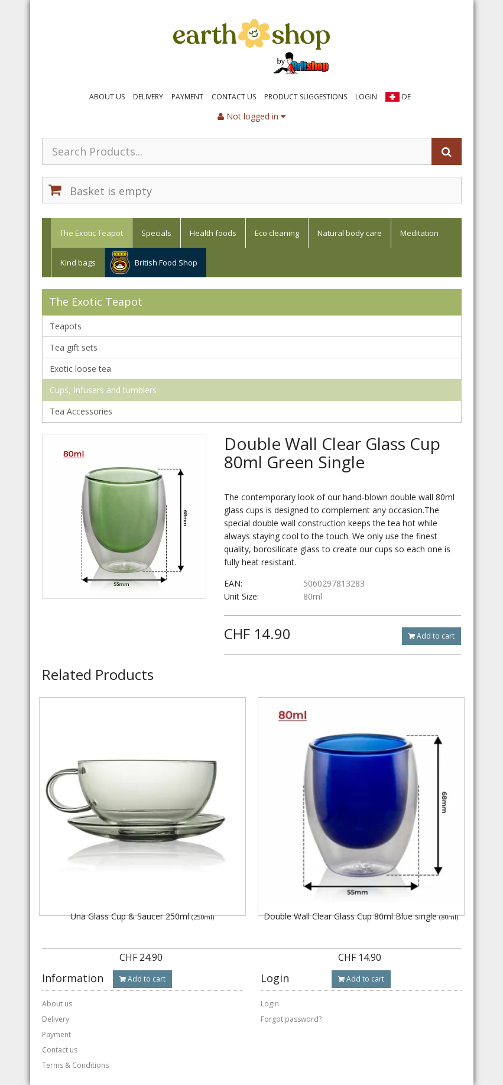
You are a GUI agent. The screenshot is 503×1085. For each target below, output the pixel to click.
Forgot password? (291, 1019)
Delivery (148, 97)
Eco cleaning (277, 233)
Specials (156, 233)
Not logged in (251, 116)
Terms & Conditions (75, 1065)
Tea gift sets (74, 347)
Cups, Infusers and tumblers (103, 390)
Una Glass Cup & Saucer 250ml (142, 916)
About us (107, 97)
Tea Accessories (81, 411)
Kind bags (78, 262)
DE (406, 97)
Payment (187, 97)
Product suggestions (305, 97)
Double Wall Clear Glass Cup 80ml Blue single (361, 916)
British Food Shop (166, 262)
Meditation (419, 233)
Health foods (213, 233)
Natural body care (349, 233)
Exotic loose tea (80, 368)
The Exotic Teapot (91, 233)
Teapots (66, 326)
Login (366, 97)
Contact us (234, 97)
